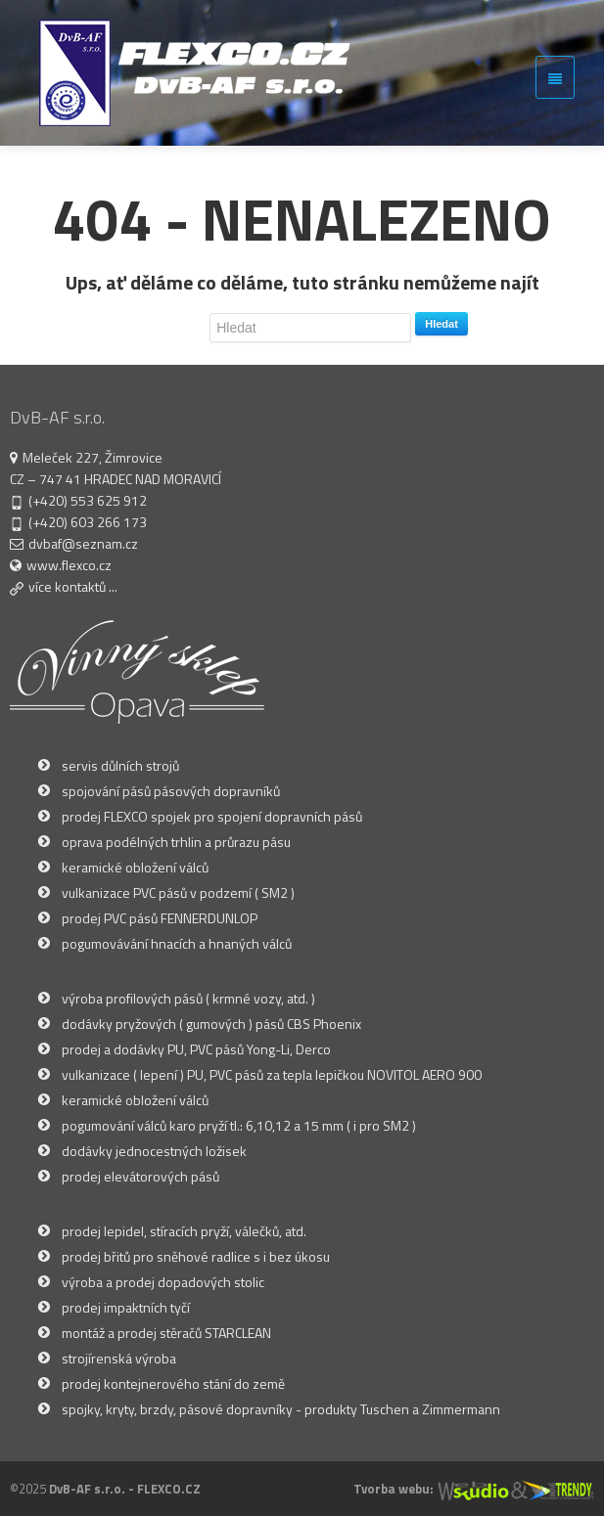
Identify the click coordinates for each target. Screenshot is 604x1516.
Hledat (441, 324)
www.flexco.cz (69, 565)
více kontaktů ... (72, 586)
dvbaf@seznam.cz (83, 543)
